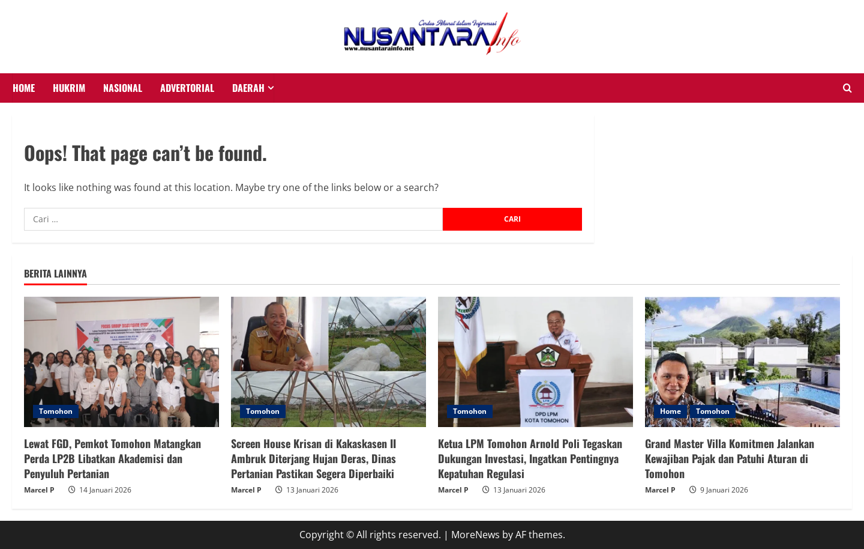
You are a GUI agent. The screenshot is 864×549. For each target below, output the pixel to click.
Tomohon (56, 411)
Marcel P (39, 490)
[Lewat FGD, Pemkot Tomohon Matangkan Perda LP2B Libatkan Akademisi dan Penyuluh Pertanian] (121, 362)
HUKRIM (69, 87)
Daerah (248, 87)
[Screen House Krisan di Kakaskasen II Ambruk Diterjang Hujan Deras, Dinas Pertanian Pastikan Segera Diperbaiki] (328, 362)
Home (670, 411)
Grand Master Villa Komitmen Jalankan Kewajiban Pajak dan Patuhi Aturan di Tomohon (729, 458)
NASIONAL (122, 87)
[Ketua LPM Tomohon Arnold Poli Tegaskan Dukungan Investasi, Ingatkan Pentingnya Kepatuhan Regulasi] (535, 362)
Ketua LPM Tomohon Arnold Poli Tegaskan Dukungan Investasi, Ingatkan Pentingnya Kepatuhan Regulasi (530, 458)
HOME (24, 87)
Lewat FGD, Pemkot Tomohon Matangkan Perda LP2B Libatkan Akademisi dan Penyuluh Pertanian (112, 458)
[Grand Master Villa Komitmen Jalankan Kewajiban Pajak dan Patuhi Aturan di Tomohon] (742, 362)
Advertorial (187, 87)
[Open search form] (847, 88)
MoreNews (475, 534)
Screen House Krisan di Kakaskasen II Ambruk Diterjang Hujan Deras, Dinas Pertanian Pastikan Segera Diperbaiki (313, 458)
